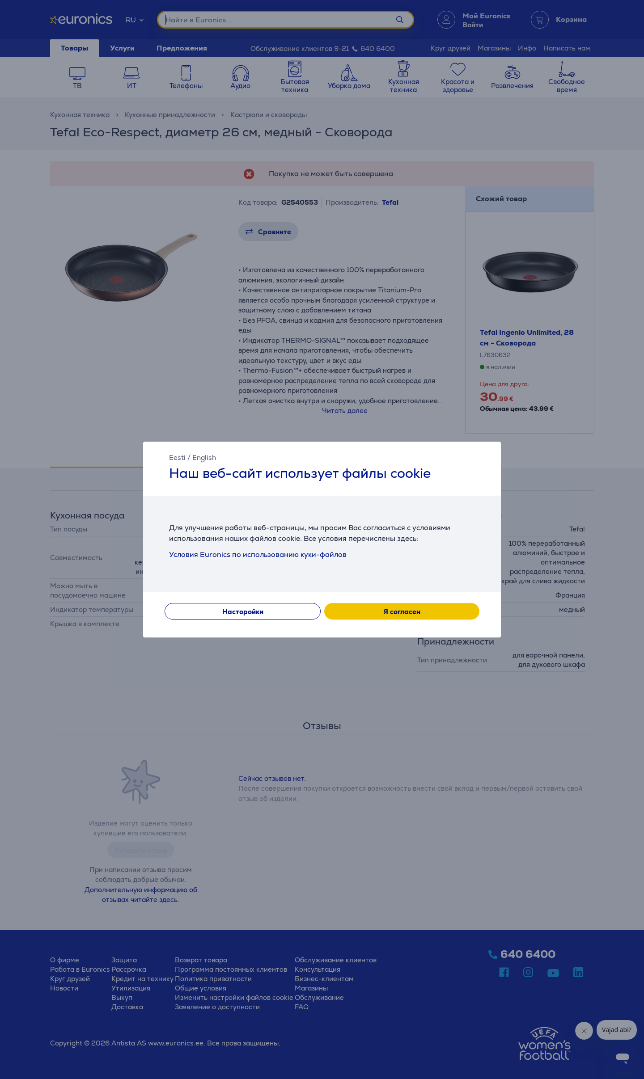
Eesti (177, 457)
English (204, 457)
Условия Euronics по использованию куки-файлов (258, 554)
